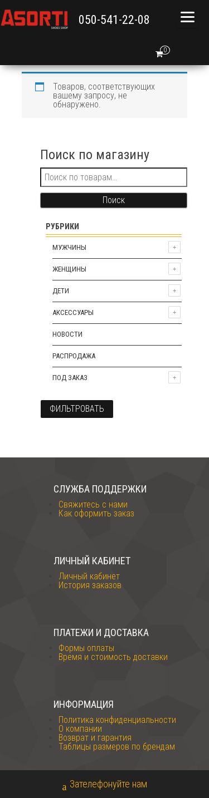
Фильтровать (77, 408)
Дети (60, 291)
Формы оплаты (86, 648)
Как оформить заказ (96, 513)
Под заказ (70, 377)
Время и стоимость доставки (113, 657)
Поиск (114, 200)
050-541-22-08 (114, 20)
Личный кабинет (89, 576)
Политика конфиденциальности (117, 720)
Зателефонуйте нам (104, 785)
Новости (67, 334)
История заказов (90, 585)
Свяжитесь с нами (93, 504)
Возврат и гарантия (95, 737)
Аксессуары (73, 312)
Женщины (69, 269)
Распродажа (73, 356)
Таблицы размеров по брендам (117, 746)
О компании (80, 728)
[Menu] (187, 17)
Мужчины (69, 247)
